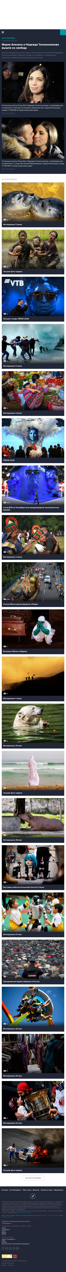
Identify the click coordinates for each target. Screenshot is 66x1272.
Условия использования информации (14, 1261)
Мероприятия (58, 1190)
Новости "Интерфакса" (8, 1239)
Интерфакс (33, 32)
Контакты (5, 1190)
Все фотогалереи (33, 1178)
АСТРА (4, 1234)
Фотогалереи (8, 38)
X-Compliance (5, 1229)
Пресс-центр (27, 1190)
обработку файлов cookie (23, 1212)
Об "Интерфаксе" (15, 1190)
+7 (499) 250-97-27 (7, 1217)
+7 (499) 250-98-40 (53, 1215)
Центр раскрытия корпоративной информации (15, 1244)
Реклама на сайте (47, 1190)
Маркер (4, 1232)
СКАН (3, 1241)
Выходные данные (8, 1263)
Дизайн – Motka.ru (8, 1265)
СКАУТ (4, 1231)
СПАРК (4, 1228)
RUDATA (4, 1242)
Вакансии (36, 1190)
